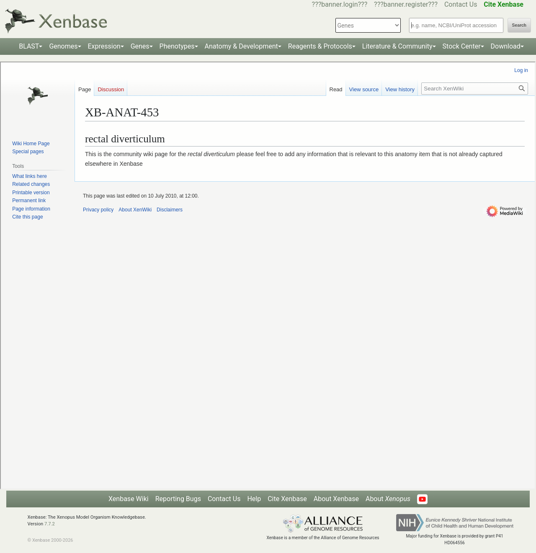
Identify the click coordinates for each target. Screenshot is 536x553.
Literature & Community (397, 46)
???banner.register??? (406, 4)
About (388, 499)
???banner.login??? (340, 4)
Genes (140, 46)
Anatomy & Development (241, 46)
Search (519, 25)
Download (506, 46)
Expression (104, 46)
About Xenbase (336, 499)
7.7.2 (49, 524)
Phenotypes (177, 46)
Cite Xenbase (287, 499)
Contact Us (460, 4)
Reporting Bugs (178, 499)
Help (254, 499)
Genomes (63, 46)
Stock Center (462, 46)
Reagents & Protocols (320, 46)
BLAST (29, 46)
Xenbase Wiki (128, 499)
